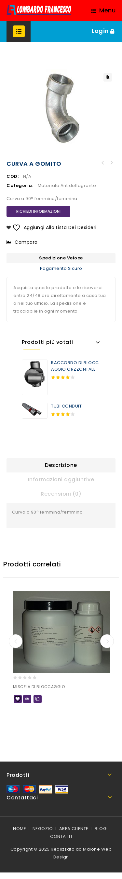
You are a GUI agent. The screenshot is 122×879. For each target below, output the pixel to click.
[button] (107, 77)
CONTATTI (61, 836)
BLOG (100, 828)
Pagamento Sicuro (61, 268)
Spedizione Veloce (61, 258)
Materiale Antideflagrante (67, 185)
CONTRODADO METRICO (111, 162)
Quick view (27, 699)
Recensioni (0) (61, 494)
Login (101, 31)
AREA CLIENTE (73, 828)
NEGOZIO (43, 828)
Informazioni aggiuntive (61, 479)
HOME (19, 828)
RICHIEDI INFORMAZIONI (38, 211)
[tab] (61, 465)
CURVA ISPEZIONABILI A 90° (102, 162)
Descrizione (61, 465)
